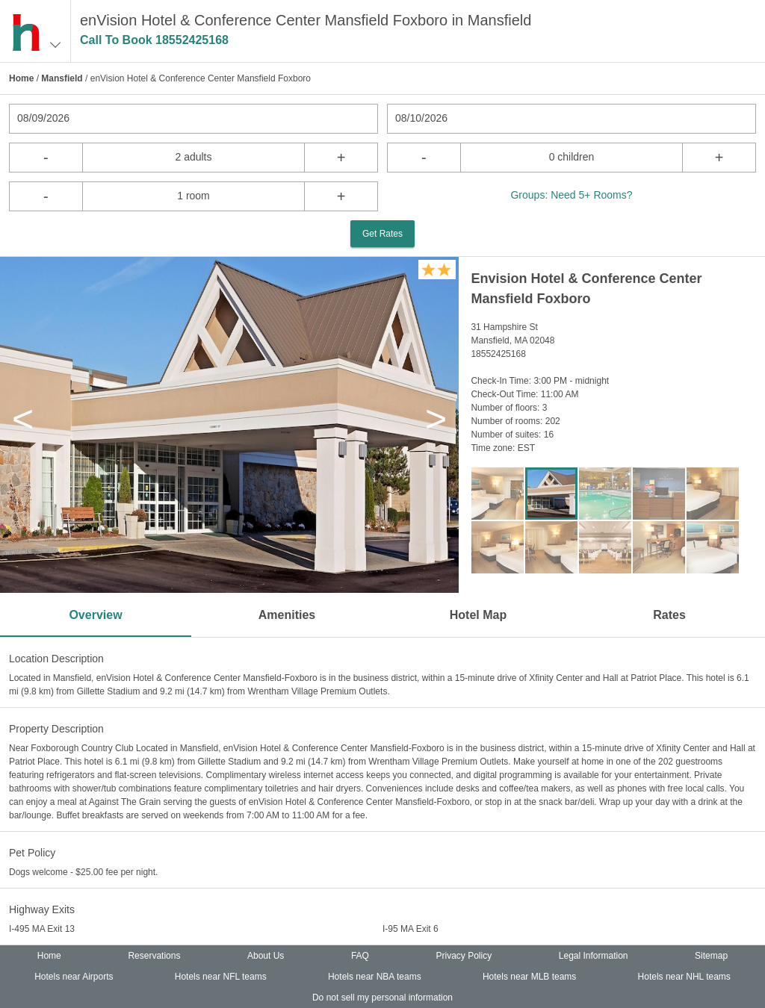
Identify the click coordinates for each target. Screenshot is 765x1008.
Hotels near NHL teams (684, 976)
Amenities (286, 615)
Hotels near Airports (73, 976)
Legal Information (593, 956)
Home (21, 78)
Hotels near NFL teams (221, 976)
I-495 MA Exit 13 (42, 929)
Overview (95, 615)
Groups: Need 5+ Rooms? (571, 195)
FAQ (360, 956)
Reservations (154, 956)
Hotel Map (478, 615)
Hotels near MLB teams (529, 976)
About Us (265, 956)
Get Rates (382, 233)
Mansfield (61, 78)
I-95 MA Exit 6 (410, 929)
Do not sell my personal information (382, 997)
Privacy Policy (464, 956)
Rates (669, 615)
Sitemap (711, 956)
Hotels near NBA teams (374, 976)
